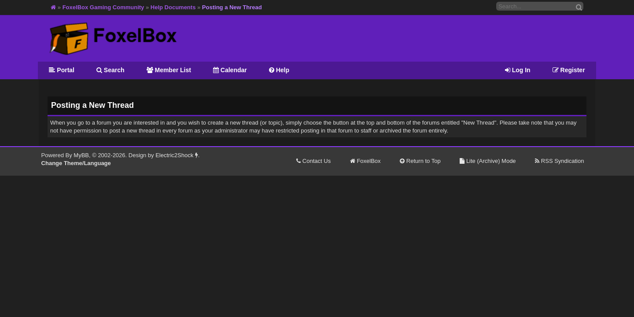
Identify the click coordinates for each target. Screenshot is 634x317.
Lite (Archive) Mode (488, 161)
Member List (169, 70)
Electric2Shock (176, 155)
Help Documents (173, 7)
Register (569, 70)
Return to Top (420, 161)
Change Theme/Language (76, 163)
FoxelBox (365, 161)
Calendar (230, 70)
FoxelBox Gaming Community (103, 7)
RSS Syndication (559, 161)
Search (110, 70)
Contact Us (313, 161)
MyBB (81, 155)
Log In (518, 70)
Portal (61, 70)
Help (279, 70)
